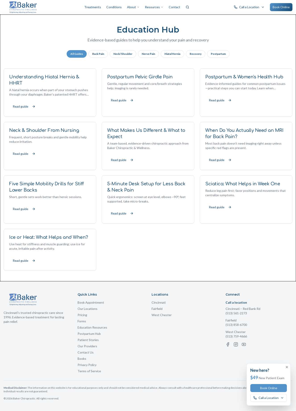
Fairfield (157, 309)
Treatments (92, 7)
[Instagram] (236, 344)
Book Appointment (91, 302)
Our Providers (87, 346)
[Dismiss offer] (287, 367)
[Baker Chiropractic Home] (23, 7)
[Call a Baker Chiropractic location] (249, 7)
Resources (154, 7)
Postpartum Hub (89, 333)
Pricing (82, 315)
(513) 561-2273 (236, 313)
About (133, 7)
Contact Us (86, 352)
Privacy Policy (87, 365)
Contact (174, 7)
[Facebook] (228, 344)
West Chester (162, 315)
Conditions (114, 7)
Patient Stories (88, 340)
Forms (82, 321)
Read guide (24, 106)
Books (82, 358)
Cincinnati (159, 302)
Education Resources (92, 327)
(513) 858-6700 (236, 325)
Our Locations (87, 309)
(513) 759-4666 (236, 336)
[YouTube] (244, 344)
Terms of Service (89, 371)
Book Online (281, 7)
